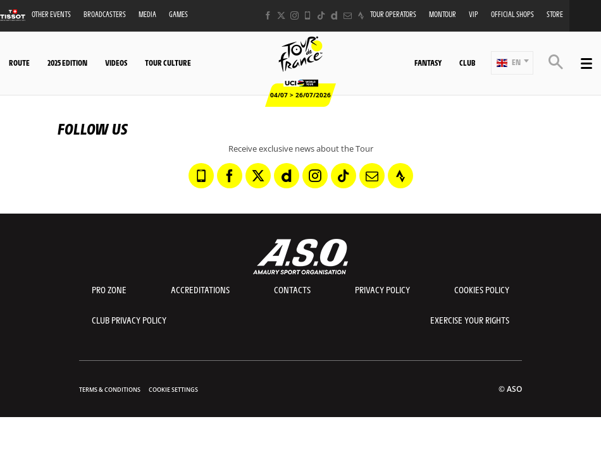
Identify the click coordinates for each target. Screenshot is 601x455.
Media (147, 14)
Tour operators (393, 14)
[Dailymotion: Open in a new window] (334, 15)
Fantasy (428, 63)
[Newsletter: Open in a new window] (347, 15)
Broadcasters (105, 14)
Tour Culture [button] (168, 63)
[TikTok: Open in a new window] (321, 15)
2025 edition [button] (67, 63)
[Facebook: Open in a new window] (268, 15)
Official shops (512, 14)
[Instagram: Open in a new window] (294, 15)
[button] (512, 63)
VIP (473, 14)
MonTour (442, 14)
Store (555, 14)
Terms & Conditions (109, 389)
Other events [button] (51, 14)
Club (467, 63)
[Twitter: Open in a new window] (281, 15)
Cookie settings (173, 389)
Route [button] (19, 63)
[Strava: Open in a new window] (361, 15)
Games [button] (178, 14)
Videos (116, 63)
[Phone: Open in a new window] (307, 15)
